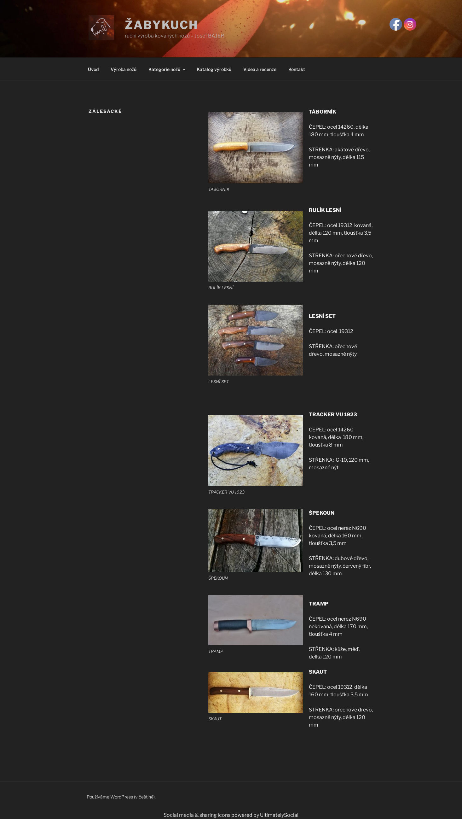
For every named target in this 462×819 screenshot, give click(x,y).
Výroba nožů (123, 69)
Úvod (93, 69)
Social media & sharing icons (197, 815)
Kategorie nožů (167, 69)
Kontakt (296, 69)
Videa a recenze (259, 69)
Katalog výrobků (214, 69)
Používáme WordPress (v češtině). (121, 796)
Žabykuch (161, 25)
